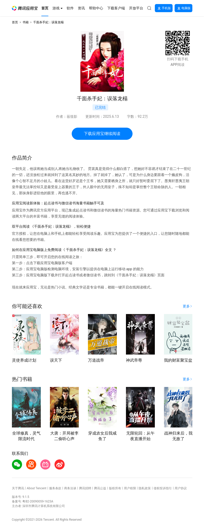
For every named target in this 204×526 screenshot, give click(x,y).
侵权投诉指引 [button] (163, 488)
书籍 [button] (26, 22)
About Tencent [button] (36, 488)
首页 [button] (15, 22)
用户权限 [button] (130, 488)
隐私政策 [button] (145, 488)
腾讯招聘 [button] (85, 488)
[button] (25, 8)
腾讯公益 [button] (100, 488)
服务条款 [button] (55, 488)
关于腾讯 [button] (18, 488)
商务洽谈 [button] (70, 488)
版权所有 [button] (115, 488)
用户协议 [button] (181, 488)
